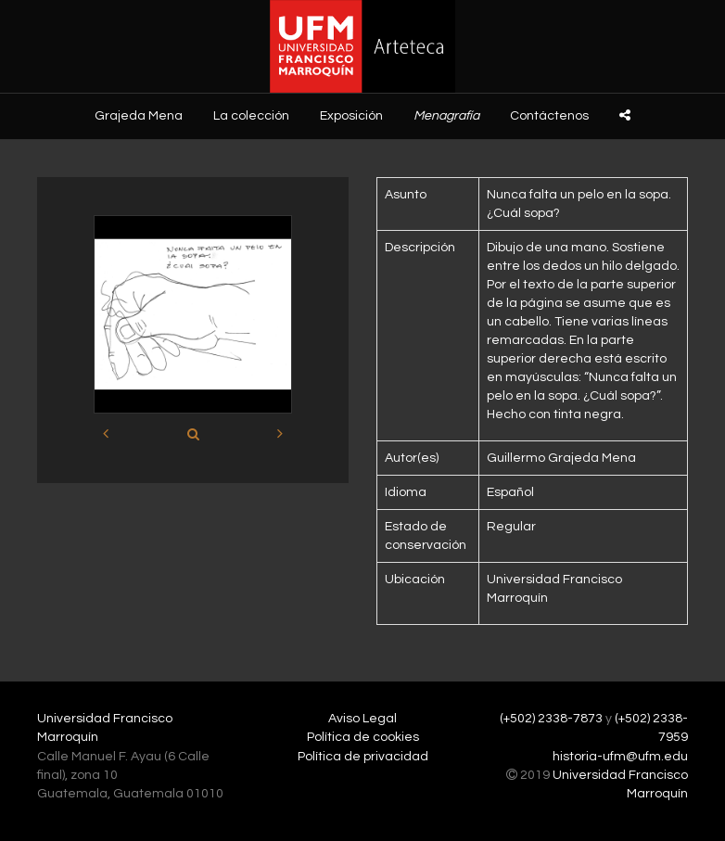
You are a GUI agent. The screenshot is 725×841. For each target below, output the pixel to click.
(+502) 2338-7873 (551, 718)
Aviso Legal (362, 718)
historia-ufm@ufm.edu (620, 756)
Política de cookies (363, 737)
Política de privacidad (363, 756)
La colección (251, 115)
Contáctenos (549, 115)
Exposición (351, 115)
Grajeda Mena (139, 115)
